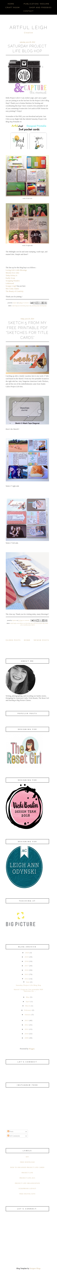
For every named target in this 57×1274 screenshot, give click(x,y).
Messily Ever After (12, 273)
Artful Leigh (14, 305)
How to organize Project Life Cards (27, 1167)
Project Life (28, 305)
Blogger (31, 1049)
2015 (27, 974)
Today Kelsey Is (11, 275)
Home (11, 4)
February (27, 1010)
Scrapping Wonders (13, 281)
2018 (27, 961)
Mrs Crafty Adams (12, 289)
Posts (10, 1131)
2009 (27, 1038)
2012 (27, 1025)
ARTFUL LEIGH (28, 27)
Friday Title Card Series (33, 623)
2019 (27, 957)
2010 (27, 1033)
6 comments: (26, 302)
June (28, 982)
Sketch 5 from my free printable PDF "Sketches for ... (28, 990)
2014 (27, 979)
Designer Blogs (35, 1268)
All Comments (13, 1136)
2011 (27, 1029)
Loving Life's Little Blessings (16, 270)
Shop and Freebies (40, 7)
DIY (27, 1157)
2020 (27, 952)
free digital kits (27, 1194)
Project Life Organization (27, 1183)
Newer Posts (41, 640)
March (27, 1006)
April (28, 1001)
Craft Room (12, 7)
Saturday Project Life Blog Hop (39, 305)
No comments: (26, 620)
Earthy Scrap (10, 278)
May (27, 997)
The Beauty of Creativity (15, 291)
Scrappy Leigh (11, 286)
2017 (27, 966)
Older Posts (13, 640)
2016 (27, 970)
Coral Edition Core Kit (21, 623)
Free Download (21, 305)
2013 (27, 1020)
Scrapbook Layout (27, 1188)
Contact (29, 11)
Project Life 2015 (27, 1178)
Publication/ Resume (36, 4)
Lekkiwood (10, 283)
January (28, 1014)
